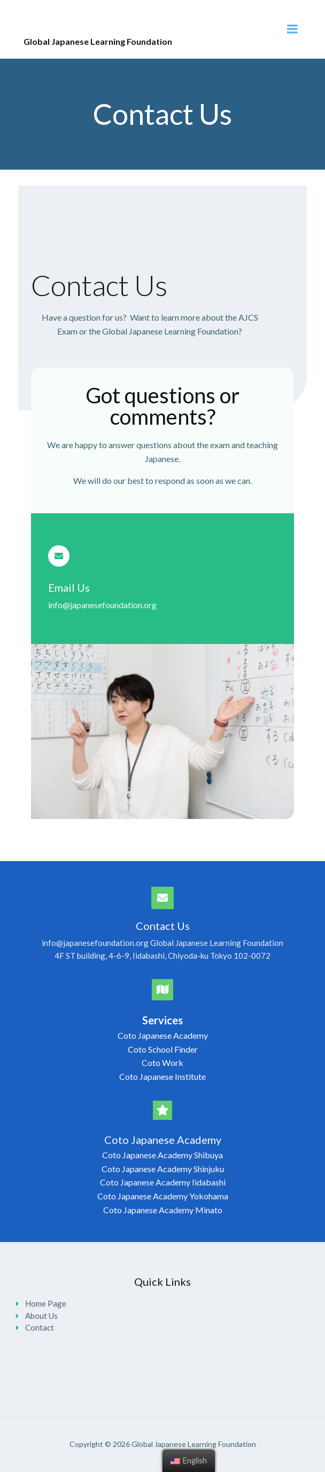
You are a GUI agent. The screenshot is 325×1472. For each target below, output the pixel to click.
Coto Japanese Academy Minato (162, 1210)
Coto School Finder (163, 1049)
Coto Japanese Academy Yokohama (162, 1196)
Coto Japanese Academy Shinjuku (163, 1169)
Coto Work (162, 1062)
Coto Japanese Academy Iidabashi (163, 1182)
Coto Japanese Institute (162, 1076)
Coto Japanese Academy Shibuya (162, 1155)
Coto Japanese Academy (163, 1035)
